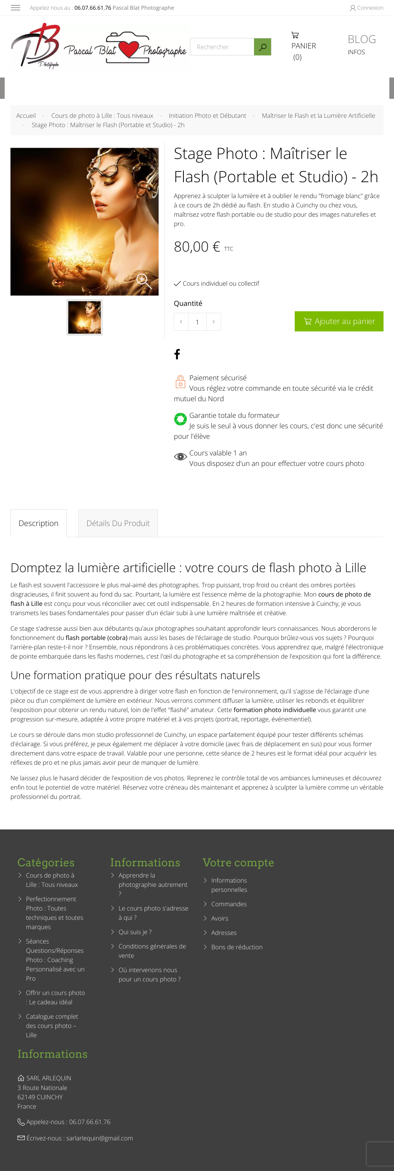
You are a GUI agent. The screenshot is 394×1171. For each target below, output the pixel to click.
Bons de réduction (237, 947)
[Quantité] (197, 322)
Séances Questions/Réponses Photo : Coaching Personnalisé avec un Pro (55, 960)
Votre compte (239, 862)
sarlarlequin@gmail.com (99, 1138)
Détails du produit (118, 523)
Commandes (229, 904)
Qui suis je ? (135, 932)
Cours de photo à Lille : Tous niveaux (52, 880)
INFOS (356, 52)
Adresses (224, 932)
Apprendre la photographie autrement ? (153, 884)
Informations (52, 1054)
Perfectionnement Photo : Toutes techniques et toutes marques (54, 913)
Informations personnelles (229, 885)
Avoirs (219, 918)
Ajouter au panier (339, 321)
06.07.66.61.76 (92, 8)
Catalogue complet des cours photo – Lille (52, 1025)
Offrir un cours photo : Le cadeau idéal (55, 997)
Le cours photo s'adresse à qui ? (153, 913)
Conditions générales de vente (152, 951)
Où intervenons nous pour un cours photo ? (150, 974)
